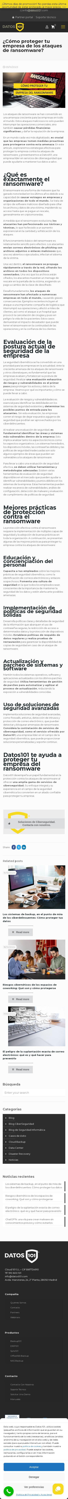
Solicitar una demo (20, 1394)
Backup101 (15, 1341)
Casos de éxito (17, 1135)
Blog (11, 1117)
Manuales (15, 1399)
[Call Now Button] (9, 1491)
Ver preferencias (34, 1486)
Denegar (34, 1476)
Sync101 (14, 1351)
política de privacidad (15, 1449)
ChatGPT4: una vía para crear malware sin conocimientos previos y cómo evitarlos (29, 1221)
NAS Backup (16, 1361)
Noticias (13, 1159)
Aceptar (34, 1466)
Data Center (16, 1147)
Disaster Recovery (19, 1153)
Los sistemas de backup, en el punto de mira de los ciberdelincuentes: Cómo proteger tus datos (33, 918)
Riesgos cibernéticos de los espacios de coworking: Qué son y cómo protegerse (29, 1197)
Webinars (15, 1317)
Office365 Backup (19, 1356)
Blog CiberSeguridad (21, 1123)
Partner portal (22, 17)
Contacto (15, 1307)
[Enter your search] (34, 1092)
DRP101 (14, 1346)
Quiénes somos (18, 1302)
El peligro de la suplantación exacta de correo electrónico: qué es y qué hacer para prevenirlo (33, 1055)
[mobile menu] (63, 27)
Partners (14, 1312)
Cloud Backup (17, 1141)
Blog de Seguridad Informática (27, 1129)
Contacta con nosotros (22, 1384)
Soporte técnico (46, 17)
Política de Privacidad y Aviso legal (34, 1494)
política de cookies (31, 1446)
